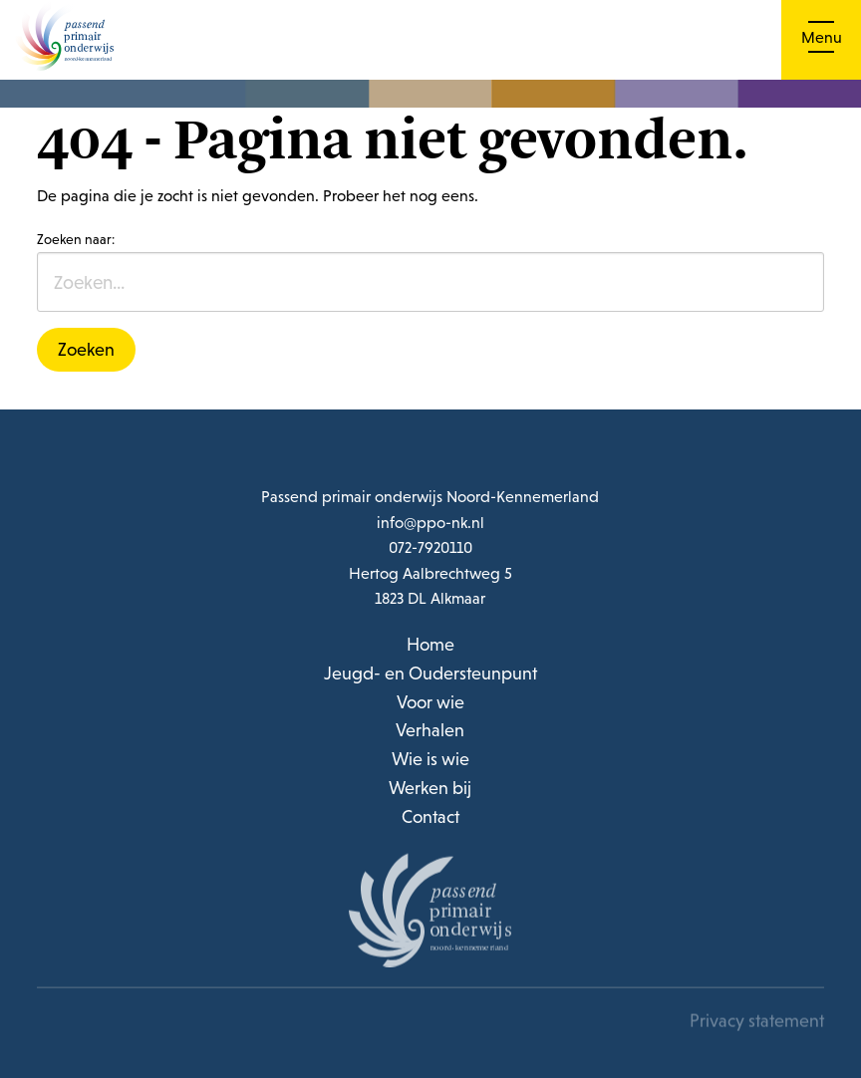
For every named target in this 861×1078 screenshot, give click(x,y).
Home (430, 644)
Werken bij (430, 787)
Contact (430, 816)
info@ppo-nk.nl (430, 522)
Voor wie (430, 701)
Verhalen (430, 729)
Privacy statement (757, 1022)
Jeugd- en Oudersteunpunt (430, 673)
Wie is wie (430, 758)
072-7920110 (430, 547)
